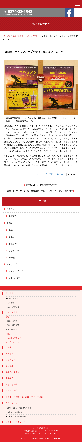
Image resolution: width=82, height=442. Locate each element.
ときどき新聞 (11, 384)
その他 (12, 257)
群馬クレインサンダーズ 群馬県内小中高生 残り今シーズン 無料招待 (40, 191)
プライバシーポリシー (15, 422)
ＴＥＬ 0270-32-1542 (49, 431)
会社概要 (10, 303)
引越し (12, 237)
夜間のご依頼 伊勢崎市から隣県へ (42, 185)
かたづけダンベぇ (12, 342)
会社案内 (9, 293)
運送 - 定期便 (12, 321)
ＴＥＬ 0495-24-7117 (49, 434)
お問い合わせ (11, 403)
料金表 (8, 347)
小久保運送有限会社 (38, 438)
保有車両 (9, 354)
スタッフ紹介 (11, 390)
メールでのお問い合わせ (16, 417)
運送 (11, 230)
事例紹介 (10, 223)
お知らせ (10, 209)
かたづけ (13, 244)
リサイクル (14, 250)
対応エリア (10, 360)
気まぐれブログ (58, 174)
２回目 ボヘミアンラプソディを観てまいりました (34, 51)
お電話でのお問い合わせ (16, 412)
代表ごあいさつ (13, 299)
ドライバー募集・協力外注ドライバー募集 (24, 397)
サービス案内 (11, 312)
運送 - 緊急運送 (13, 325)
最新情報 (13, 216)
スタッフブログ (44, 174)
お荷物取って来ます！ (14, 338)
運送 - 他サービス (14, 329)
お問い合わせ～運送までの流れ (19, 408)
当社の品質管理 (13, 307)
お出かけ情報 (15, 278)
